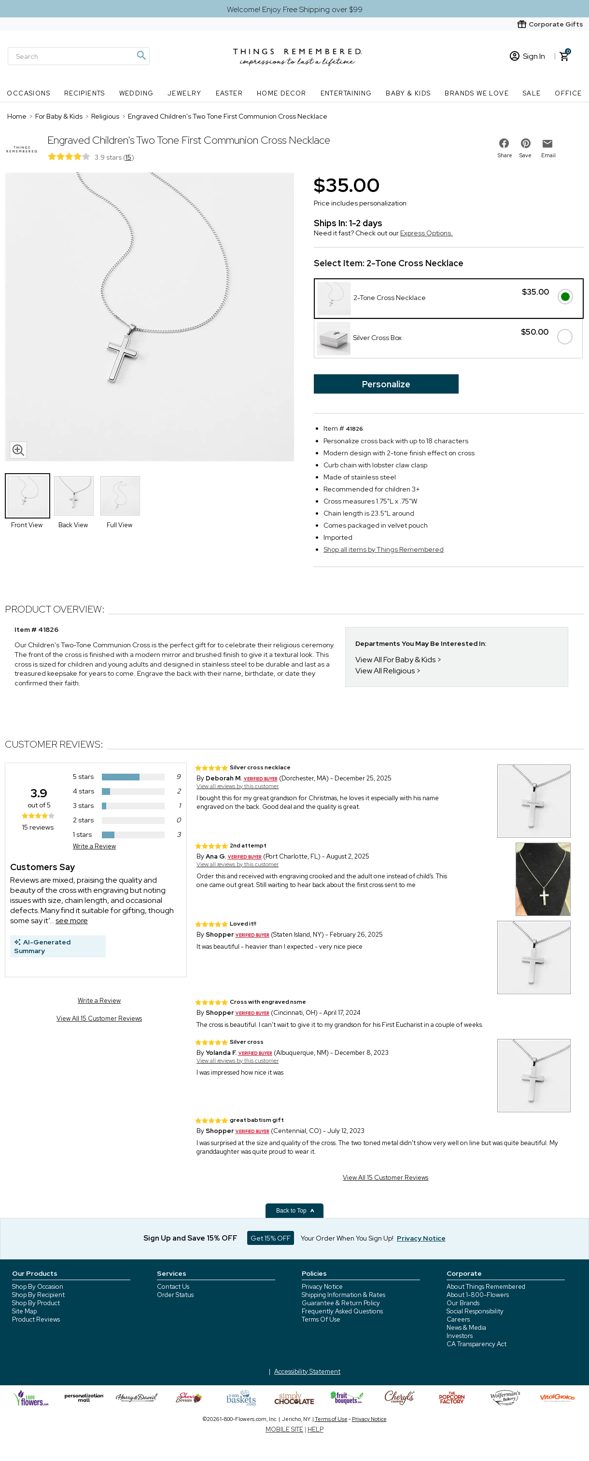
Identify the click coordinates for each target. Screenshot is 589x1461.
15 (128, 157)
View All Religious (385, 671)
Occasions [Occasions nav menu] (28, 93)
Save (525, 155)
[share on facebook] (504, 143)
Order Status (175, 1295)
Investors (460, 1336)
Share (505, 155)
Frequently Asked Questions (342, 1311)
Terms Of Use (321, 1319)
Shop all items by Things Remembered (383, 549)
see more (72, 920)
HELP (315, 1429)
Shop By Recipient (38, 1295)
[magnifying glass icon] (18, 450)
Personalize (386, 384)
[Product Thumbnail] (27, 496)
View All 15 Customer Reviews (99, 1018)
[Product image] (149, 318)
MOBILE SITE (284, 1429)
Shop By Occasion (37, 1287)
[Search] (79, 56)
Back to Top (295, 1210)
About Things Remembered (486, 1287)
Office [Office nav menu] (568, 93)
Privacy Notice (322, 1287)
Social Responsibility (475, 1311)
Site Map (24, 1311)
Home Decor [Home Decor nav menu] (282, 93)
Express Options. (426, 233)
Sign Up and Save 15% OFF (190, 1238)
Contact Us (173, 1287)
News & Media (466, 1328)
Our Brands (463, 1303)
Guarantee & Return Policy (341, 1303)
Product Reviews (36, 1319)
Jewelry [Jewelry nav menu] (185, 93)
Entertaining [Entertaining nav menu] (346, 93)
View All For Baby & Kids (395, 660)
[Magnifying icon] (141, 55)
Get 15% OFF (271, 1238)
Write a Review (94, 846)
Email (548, 155)
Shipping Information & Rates (343, 1295)
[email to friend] (547, 144)
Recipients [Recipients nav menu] (84, 93)
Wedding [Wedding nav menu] (136, 93)
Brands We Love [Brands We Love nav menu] (477, 93)
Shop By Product (36, 1303)
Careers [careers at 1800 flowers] (458, 1319)
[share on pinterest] (526, 143)
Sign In (527, 56)
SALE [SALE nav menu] (532, 93)
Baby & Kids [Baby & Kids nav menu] (408, 93)
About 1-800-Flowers (478, 1295)
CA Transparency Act (476, 1344)
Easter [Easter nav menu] (229, 93)
